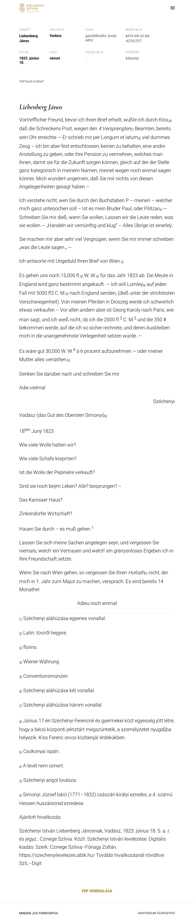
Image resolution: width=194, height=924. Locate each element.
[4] (97, 276)
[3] (81, 276)
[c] (122, 261)
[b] (160, 209)
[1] (132, 129)
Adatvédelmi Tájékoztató (156, 913)
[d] (144, 285)
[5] (67, 293)
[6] (68, 360)
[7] (146, 573)
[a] (170, 120)
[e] (105, 416)
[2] (139, 138)
